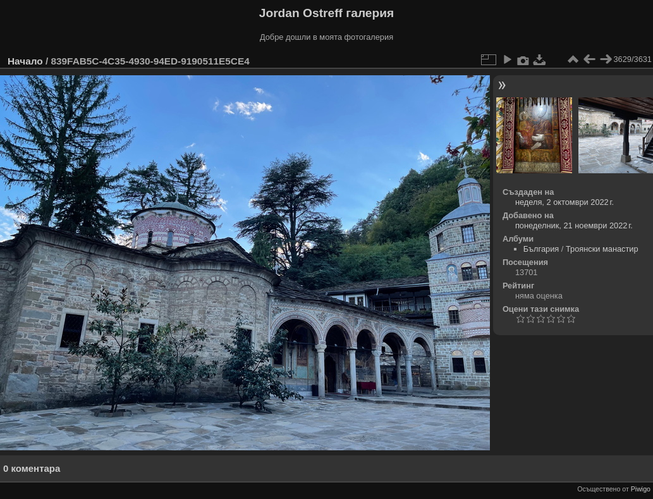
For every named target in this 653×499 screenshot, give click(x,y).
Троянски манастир (602, 249)
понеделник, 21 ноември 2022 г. (574, 225)
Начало (25, 61)
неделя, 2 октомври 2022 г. (564, 202)
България (541, 249)
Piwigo (640, 489)
